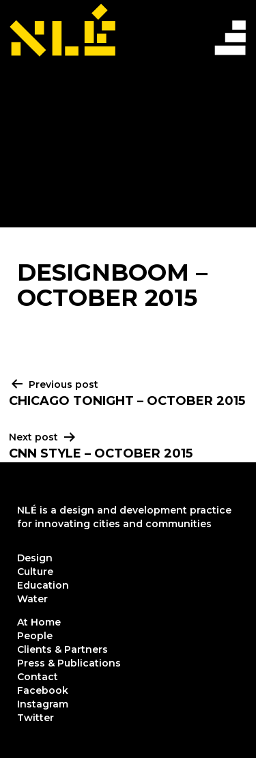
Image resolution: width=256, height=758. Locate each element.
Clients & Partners (62, 649)
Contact (37, 677)
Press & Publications (69, 663)
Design (35, 558)
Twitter (35, 718)
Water (32, 599)
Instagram (42, 704)
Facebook (42, 690)
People (35, 636)
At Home (39, 622)
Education (43, 585)
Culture (35, 571)
